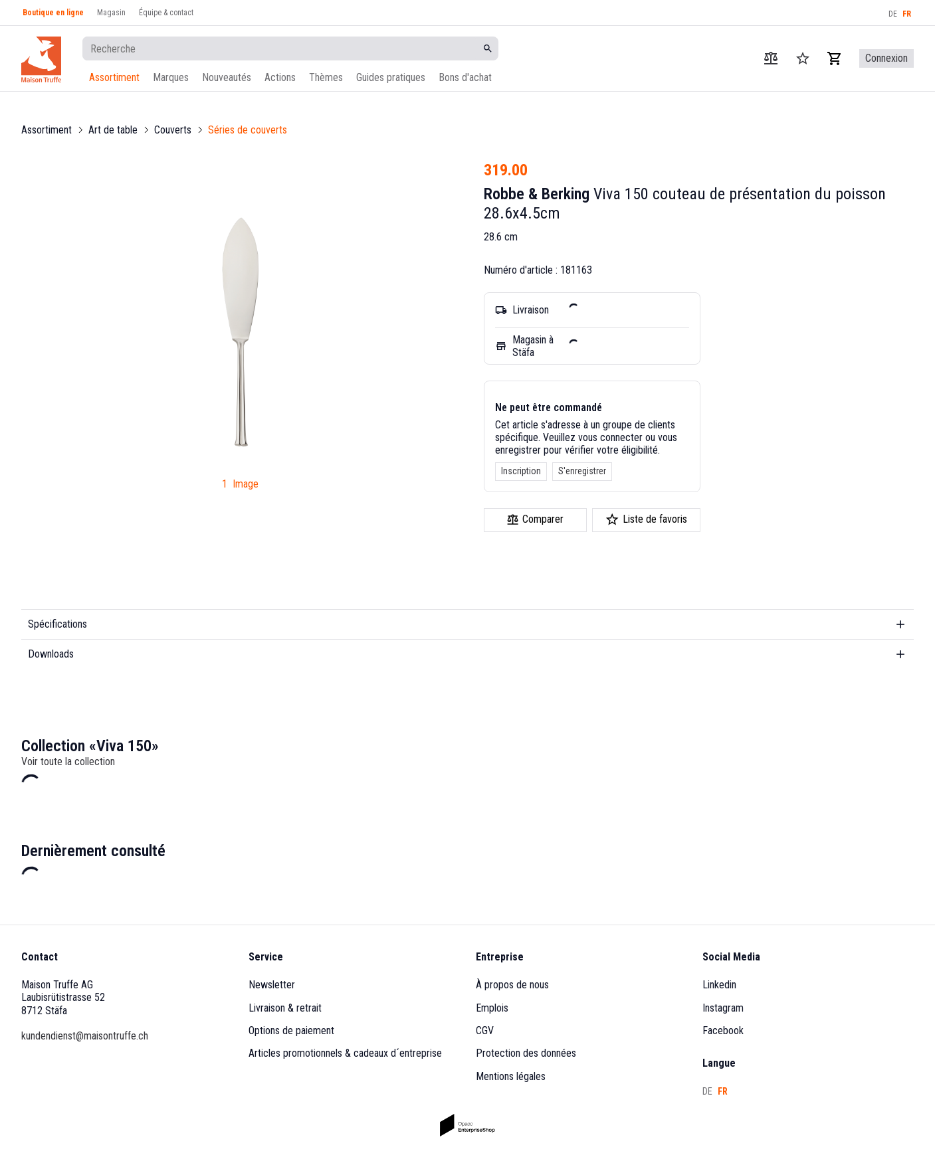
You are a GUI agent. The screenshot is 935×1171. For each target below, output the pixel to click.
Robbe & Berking (536, 194)
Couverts (172, 130)
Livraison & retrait (285, 1008)
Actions (280, 77)
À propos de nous (512, 984)
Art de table (113, 130)
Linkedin (719, 984)
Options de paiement (291, 1030)
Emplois (492, 1008)
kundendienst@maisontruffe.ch (84, 1036)
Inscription (521, 471)
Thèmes (326, 77)
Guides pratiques (390, 77)
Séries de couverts (247, 130)
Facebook (723, 1030)
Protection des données (526, 1053)
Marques (171, 77)
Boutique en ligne (53, 12)
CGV (485, 1030)
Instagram (723, 1008)
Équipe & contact (166, 12)
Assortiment (114, 77)
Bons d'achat (465, 77)
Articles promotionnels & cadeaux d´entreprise (345, 1053)
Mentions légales (511, 1076)
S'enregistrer (582, 471)
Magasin (111, 12)
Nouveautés (226, 77)
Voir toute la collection (68, 761)
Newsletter (272, 984)
